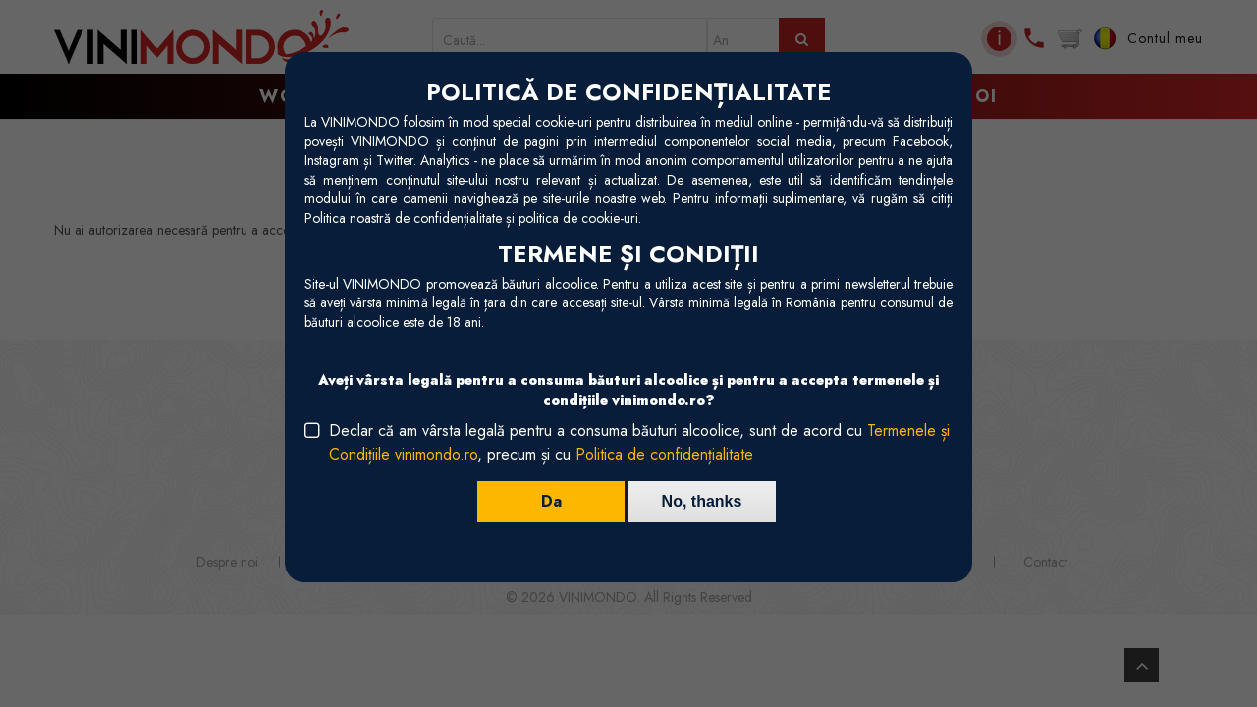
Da (550, 501)
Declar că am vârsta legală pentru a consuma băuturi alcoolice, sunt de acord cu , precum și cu (639, 442)
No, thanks (702, 501)
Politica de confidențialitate (664, 454)
